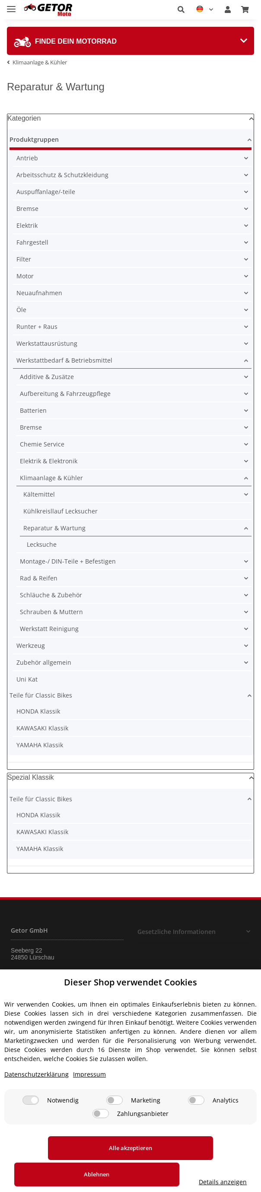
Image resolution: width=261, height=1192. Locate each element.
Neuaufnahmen (39, 293)
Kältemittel (39, 494)
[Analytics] (196, 1126)
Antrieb (27, 158)
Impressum (89, 1100)
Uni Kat (27, 679)
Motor (25, 276)
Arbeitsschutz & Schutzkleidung (62, 175)
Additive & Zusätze (47, 377)
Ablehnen (149, 1174)
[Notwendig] (30, 1126)
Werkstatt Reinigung (49, 629)
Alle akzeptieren (52, 1174)
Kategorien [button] (24, 118)
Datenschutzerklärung (36, 1100)
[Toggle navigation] (11, 5)
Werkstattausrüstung (46, 343)
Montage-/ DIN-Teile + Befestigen (68, 561)
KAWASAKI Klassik (42, 728)
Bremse (27, 208)
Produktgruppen (34, 139)
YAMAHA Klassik (39, 745)
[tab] (130, 41)
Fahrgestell (32, 242)
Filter (23, 259)
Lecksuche (42, 544)
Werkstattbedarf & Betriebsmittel (64, 360)
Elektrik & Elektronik (48, 461)
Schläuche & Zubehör (51, 595)
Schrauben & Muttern (51, 612)
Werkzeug (30, 645)
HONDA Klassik (38, 711)
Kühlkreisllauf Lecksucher (60, 511)
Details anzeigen (227, 1182)
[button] (181, 9)
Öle (21, 310)
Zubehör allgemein (43, 662)
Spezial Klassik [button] (30, 777)
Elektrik (27, 225)
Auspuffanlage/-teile (45, 192)
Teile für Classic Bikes (41, 695)
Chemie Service (42, 444)
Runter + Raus (36, 326)
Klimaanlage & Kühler (51, 478)
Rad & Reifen (38, 578)
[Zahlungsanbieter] (100, 1139)
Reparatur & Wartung (54, 528)
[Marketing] (114, 1126)
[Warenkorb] (245, 9)
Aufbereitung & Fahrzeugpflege (65, 393)
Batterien (33, 410)
